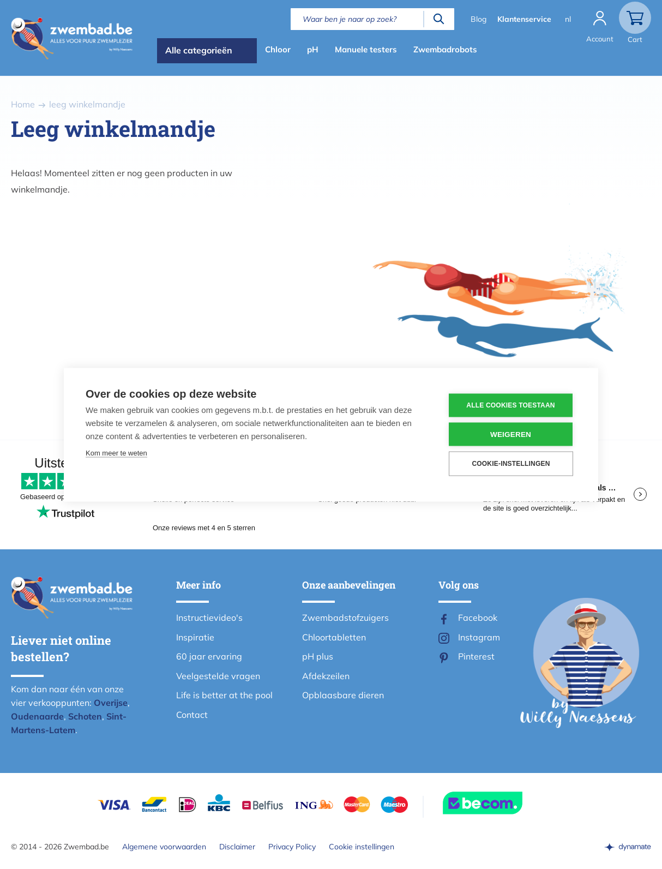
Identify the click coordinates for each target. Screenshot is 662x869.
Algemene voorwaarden (164, 847)
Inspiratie (195, 637)
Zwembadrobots (445, 49)
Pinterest (476, 656)
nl (568, 19)
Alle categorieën (198, 50)
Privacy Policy (292, 847)
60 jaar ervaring (209, 656)
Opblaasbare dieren (343, 695)
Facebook (477, 617)
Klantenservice (524, 19)
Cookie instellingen (361, 847)
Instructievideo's (209, 617)
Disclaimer (237, 847)
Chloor (278, 49)
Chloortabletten (334, 637)
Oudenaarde (37, 716)
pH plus (317, 656)
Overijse (111, 702)
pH (312, 49)
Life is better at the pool (224, 695)
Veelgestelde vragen (218, 675)
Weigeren (510, 434)
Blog (478, 19)
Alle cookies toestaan (510, 405)
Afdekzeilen (326, 675)
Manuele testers (366, 49)
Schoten (85, 716)
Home (23, 104)
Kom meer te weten (116, 452)
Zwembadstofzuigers (345, 617)
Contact (192, 714)
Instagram (479, 637)
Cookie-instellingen (511, 464)
